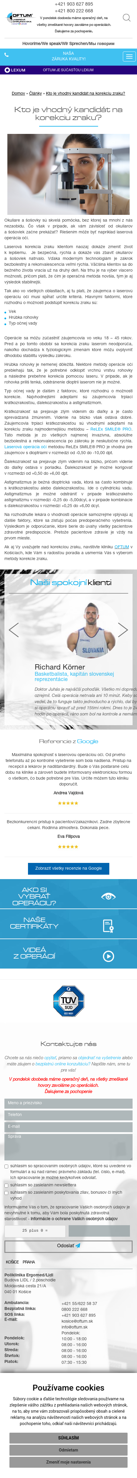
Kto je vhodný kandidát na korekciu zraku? (85, 94)
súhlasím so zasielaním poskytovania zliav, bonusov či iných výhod (63, 1196)
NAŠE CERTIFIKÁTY (34, 923)
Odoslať (68, 1246)
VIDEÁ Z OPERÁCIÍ (34, 953)
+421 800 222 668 (74, 11)
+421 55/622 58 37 (79, 1304)
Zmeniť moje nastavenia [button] (68, 1462)
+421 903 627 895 (74, 4)
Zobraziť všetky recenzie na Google (68, 869)
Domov (18, 94)
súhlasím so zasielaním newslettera (40, 1185)
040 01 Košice (17, 1292)
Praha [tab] (29, 1263)
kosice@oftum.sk (77, 1322)
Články (35, 94)
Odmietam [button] (68, 1450)
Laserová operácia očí (25, 447)
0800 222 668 (75, 1310)
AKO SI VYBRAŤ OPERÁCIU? (34, 896)
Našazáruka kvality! (68, 57)
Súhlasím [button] (68, 1438)
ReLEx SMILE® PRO (110, 430)
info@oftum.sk (75, 1328)
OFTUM (122, 547)
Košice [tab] (12, 1263)
